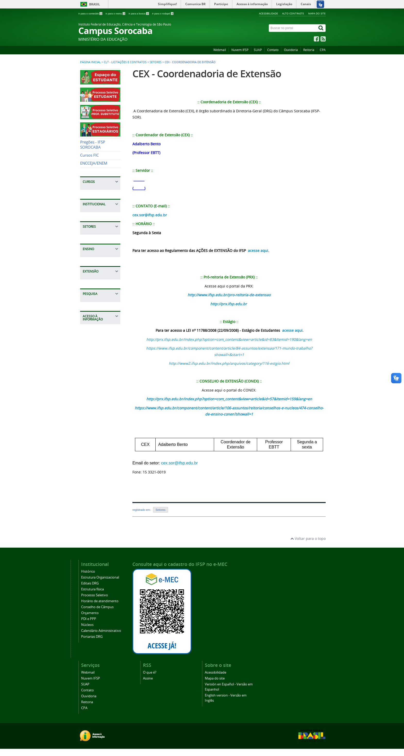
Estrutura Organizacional (100, 577)
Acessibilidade (268, 13)
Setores (156, 62)
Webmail (219, 50)
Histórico (88, 571)
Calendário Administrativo (101, 630)
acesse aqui (258, 250)
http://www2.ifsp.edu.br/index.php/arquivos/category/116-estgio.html (229, 363)
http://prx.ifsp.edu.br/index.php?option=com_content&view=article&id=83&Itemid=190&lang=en (229, 339)
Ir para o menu (115, 13)
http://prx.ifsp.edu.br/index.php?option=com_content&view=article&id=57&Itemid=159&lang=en (229, 398)
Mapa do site (317, 13)
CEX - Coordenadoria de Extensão (206, 73)
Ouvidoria (291, 50)
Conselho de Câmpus (97, 607)
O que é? (149, 672)
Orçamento (90, 613)
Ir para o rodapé (162, 13)
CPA (323, 50)
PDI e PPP (88, 619)
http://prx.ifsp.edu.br (228, 303)
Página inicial (90, 62)
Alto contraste (293, 13)
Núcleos (87, 625)
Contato (273, 50)
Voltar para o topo (308, 538)
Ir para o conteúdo (90, 13)
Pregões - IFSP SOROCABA (92, 145)
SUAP (258, 50)
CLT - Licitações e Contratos (125, 62)
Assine (148, 678)
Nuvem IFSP (239, 50)
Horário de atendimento (100, 601)
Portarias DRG (92, 636)
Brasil (94, 4)
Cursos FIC (89, 155)
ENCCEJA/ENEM (93, 163)
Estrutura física (92, 589)
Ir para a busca (139, 13)
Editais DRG (90, 583)
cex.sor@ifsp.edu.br (149, 215)
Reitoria (308, 50)
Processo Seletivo (94, 595)
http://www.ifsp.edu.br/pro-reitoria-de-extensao (229, 294)
